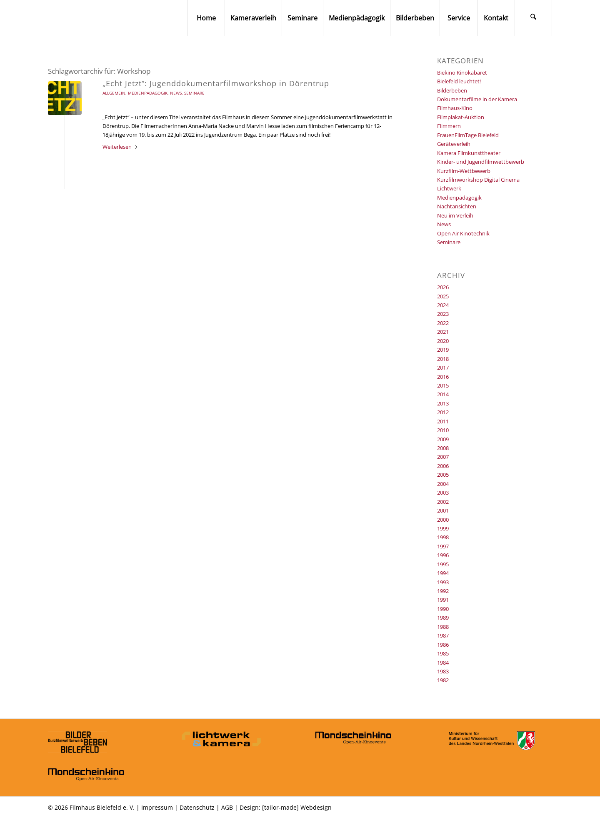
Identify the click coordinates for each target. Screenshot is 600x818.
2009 (443, 439)
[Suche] (533, 18)
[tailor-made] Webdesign (297, 807)
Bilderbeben (452, 90)
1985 (443, 653)
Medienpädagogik (148, 93)
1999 (443, 528)
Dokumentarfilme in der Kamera (477, 99)
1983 (443, 671)
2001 (443, 510)
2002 (443, 501)
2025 (443, 296)
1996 (443, 555)
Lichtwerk (449, 188)
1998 (443, 537)
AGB (227, 807)
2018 (443, 359)
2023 (443, 314)
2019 (443, 349)
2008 (443, 448)
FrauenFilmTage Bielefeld (468, 135)
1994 (443, 573)
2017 (443, 367)
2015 (443, 385)
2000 (443, 519)
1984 (443, 662)
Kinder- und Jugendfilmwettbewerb (480, 161)
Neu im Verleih (455, 215)
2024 (443, 305)
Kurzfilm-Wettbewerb (463, 171)
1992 (443, 591)
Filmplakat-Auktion (460, 117)
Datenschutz (197, 807)
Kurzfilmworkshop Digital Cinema (478, 179)
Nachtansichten (456, 206)
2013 (443, 403)
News (176, 93)
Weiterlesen (120, 146)
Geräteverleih (453, 144)
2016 (443, 376)
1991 (443, 599)
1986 (443, 644)
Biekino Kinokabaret (462, 72)
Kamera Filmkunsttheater (468, 153)
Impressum (157, 807)
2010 (443, 430)
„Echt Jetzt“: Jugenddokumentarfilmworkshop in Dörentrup (215, 83)
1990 (443, 609)
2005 (443, 474)
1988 (443, 626)
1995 (443, 564)
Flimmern (449, 126)
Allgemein (113, 93)
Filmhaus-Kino (454, 108)
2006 (443, 466)
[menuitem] (206, 18)
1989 (443, 617)
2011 (443, 421)
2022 (443, 323)
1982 (443, 680)
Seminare (194, 93)
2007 (443, 456)
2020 (443, 341)
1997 (443, 546)
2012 (443, 412)
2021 (443, 331)
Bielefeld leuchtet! (459, 81)
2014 (443, 394)
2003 (443, 492)
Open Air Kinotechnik (463, 233)
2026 (443, 287)
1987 (443, 635)
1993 (443, 582)
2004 (443, 484)
